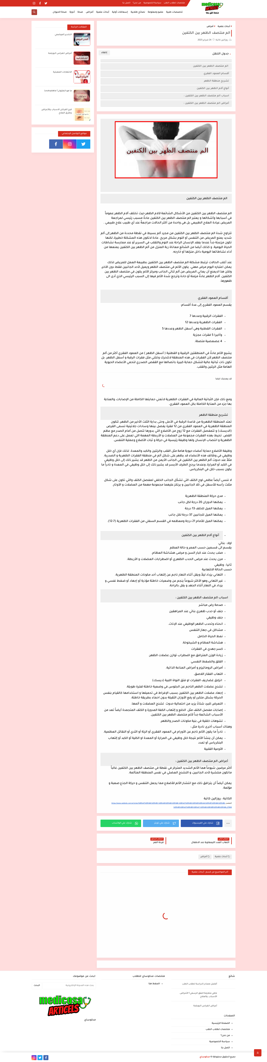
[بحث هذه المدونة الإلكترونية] (69, 985)
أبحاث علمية (102, 12)
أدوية (72, 12)
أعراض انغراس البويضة (60, 53)
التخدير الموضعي (63, 35)
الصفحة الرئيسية (221, 1023)
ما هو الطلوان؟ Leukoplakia (58, 91)
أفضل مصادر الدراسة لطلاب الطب (199, 984)
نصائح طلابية (138, 12)
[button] (201, 823)
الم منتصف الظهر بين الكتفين (211, 66)
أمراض (89, 12)
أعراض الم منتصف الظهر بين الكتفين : (206, 103)
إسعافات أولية (120, 12)
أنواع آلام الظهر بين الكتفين (213, 88)
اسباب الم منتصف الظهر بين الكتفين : (206, 95)
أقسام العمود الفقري (216, 73)
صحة (80, 12)
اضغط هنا (154, 984)
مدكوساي (205, 1057)
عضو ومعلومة (155, 12)
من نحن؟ (137, 3)
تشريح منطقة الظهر (216, 81)
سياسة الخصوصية (152, 3)
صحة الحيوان (60, 12)
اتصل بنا (126, 3)
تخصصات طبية (174, 12)
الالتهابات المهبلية (62, 72)
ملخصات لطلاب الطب (174, 3)
